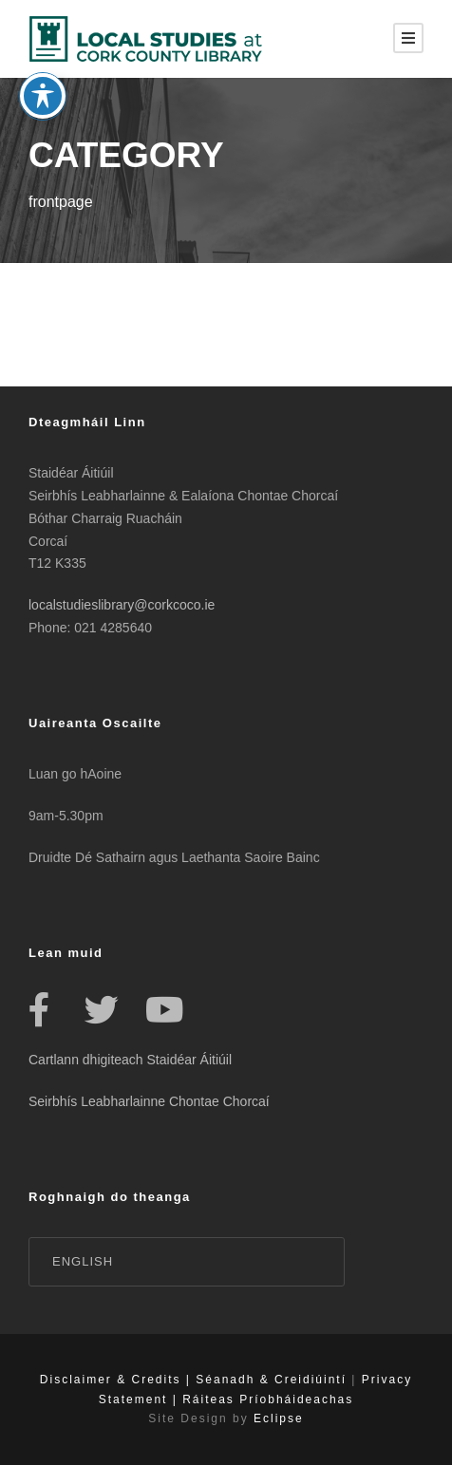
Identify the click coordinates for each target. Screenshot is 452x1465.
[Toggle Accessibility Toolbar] (43, 76)
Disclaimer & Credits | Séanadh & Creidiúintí (193, 1379)
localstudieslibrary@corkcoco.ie (121, 604)
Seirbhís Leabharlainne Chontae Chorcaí (149, 1101)
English (82, 1261)
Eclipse (279, 1418)
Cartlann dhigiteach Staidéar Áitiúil (130, 1059)
